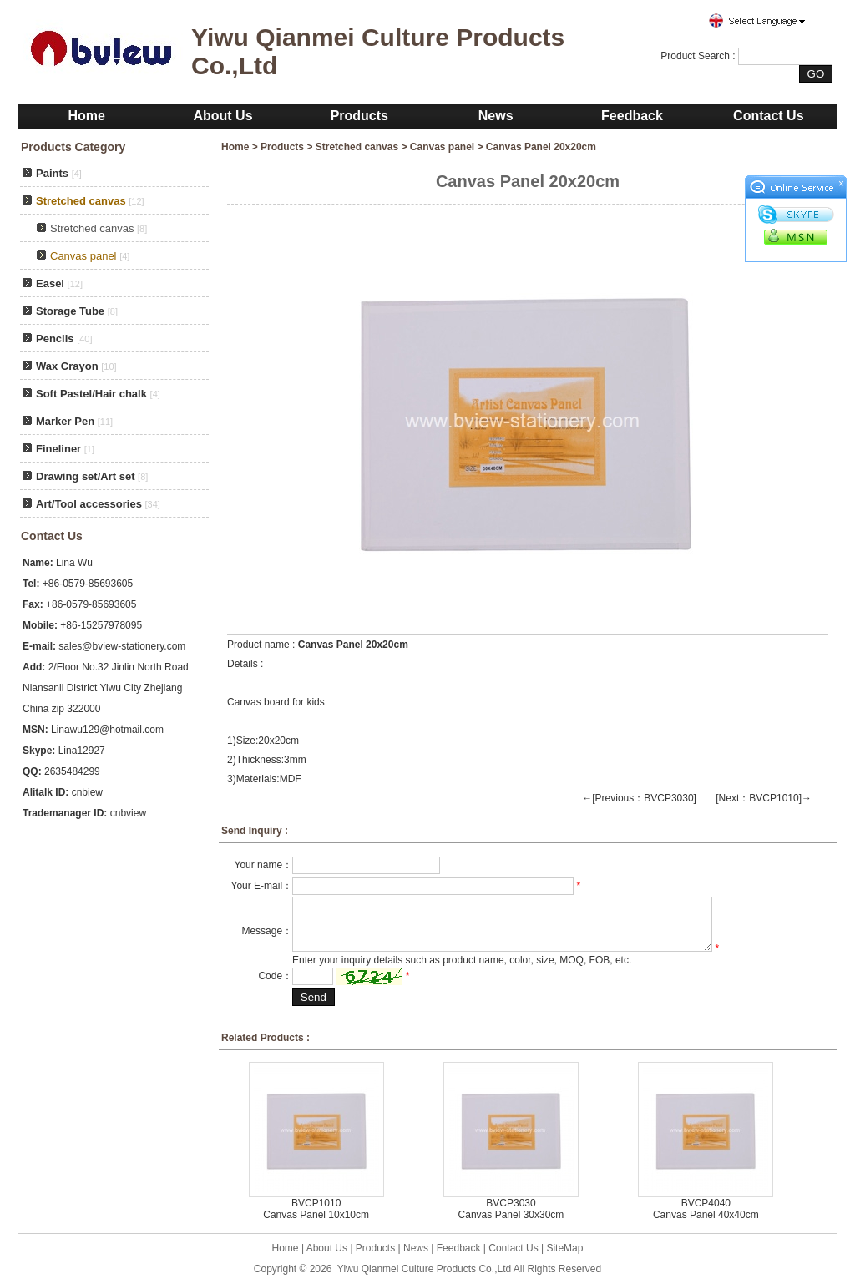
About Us (222, 116)
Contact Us (768, 116)
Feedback (632, 116)
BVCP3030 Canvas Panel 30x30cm (511, 1209)
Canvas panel (442, 147)
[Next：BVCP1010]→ (764, 798)
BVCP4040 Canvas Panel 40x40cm (706, 1209)
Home (86, 116)
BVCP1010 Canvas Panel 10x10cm (316, 1209)
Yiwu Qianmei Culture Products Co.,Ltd (424, 1269)
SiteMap (564, 1248)
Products (359, 116)
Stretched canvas (92, 228)
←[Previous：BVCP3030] (639, 798)
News (496, 116)
